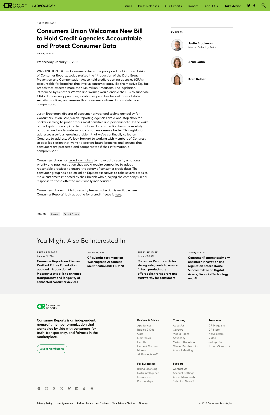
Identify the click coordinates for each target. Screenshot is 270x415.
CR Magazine (217, 325)
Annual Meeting (183, 350)
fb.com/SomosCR (219, 346)
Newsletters (216, 333)
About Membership (185, 377)
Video (212, 338)
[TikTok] (84, 389)
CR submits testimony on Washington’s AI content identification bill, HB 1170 (105, 262)
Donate (193, 6)
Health (141, 342)
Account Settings (183, 373)
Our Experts (173, 6)
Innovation (143, 377)
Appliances (144, 325)
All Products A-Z (147, 354)
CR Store (214, 329)
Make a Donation (184, 342)
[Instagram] (46, 389)
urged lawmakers (81, 160)
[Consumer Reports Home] (50, 307)
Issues (128, 6)
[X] (62, 389)
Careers (178, 329)
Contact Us (180, 368)
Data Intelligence (148, 373)
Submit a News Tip (184, 381)
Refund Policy (85, 403)
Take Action (233, 6)
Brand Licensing (147, 368)
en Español (215, 342)
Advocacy (179, 338)
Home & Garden (147, 346)
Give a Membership (52, 348)
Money (141, 350)
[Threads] (54, 389)
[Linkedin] (77, 389)
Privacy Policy (44, 403)
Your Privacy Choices (123, 403)
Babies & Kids (145, 329)
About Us (211, 6)
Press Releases (148, 6)
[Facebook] (39, 389)
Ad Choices (102, 403)
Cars (140, 333)
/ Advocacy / (43, 6)
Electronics (144, 338)
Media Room (181, 333)
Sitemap (143, 403)
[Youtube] (92, 389)
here (134, 190)
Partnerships (145, 381)
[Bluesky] (69, 389)
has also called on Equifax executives (87, 173)
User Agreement (65, 403)
